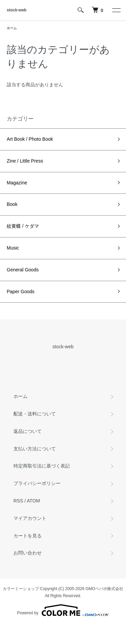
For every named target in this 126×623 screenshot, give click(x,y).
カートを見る (27, 535)
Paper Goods (21, 291)
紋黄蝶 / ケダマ (23, 226)
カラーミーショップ (21, 588)
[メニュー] (116, 10)
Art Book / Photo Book (30, 139)
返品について (27, 431)
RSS (18, 500)
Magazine (17, 182)
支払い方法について (34, 448)
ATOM (33, 500)
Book (12, 204)
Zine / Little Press (25, 161)
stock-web (17, 10)
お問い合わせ (27, 552)
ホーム (12, 28)
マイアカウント (29, 518)
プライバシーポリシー (36, 483)
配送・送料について (34, 413)
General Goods (23, 269)
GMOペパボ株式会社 (105, 588)
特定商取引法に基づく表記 (41, 466)
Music (13, 248)
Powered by (63, 610)
